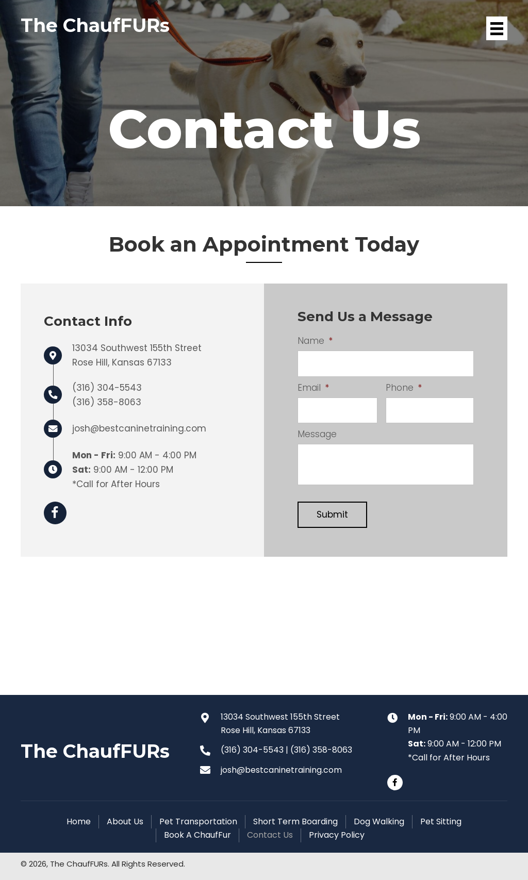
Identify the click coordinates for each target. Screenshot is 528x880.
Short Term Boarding (295, 821)
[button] (395, 782)
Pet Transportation (198, 821)
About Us (125, 821)
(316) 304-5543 (107, 387)
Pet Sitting (440, 821)
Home (79, 821)
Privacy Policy (337, 835)
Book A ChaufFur (197, 835)
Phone (404, 387)
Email (313, 387)
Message (317, 434)
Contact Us (270, 835)
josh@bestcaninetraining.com (139, 428)
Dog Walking (379, 821)
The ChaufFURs (95, 25)
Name (315, 340)
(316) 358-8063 (106, 402)
